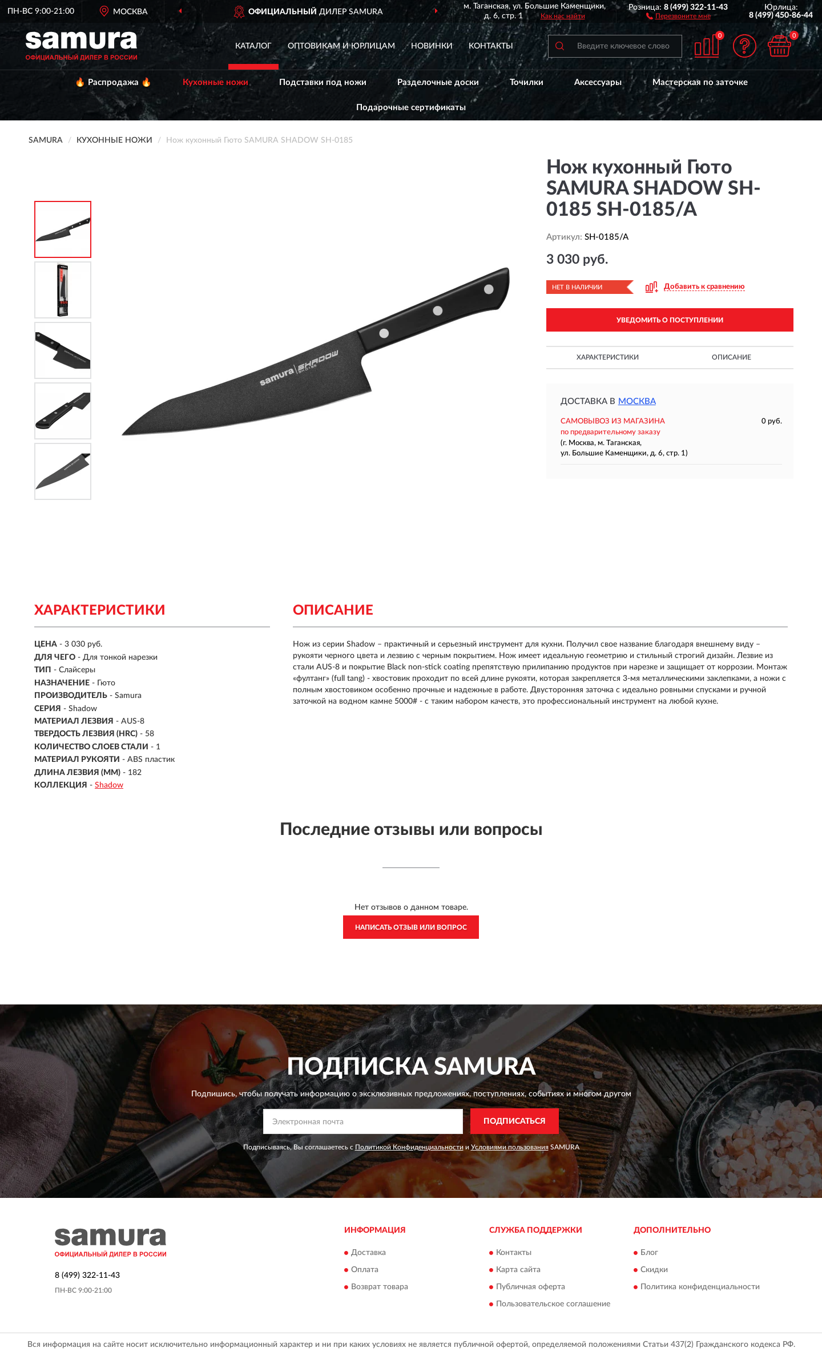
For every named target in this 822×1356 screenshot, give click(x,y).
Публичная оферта (530, 1287)
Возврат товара (379, 1287)
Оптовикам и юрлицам (341, 46)
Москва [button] (637, 401)
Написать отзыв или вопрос (411, 927)
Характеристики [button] (608, 357)
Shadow (109, 785)
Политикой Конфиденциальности (409, 1147)
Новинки (432, 46)
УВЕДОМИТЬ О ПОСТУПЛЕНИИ (669, 320)
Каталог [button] (253, 46)
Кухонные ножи (215, 82)
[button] (678, 15)
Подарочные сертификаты (411, 107)
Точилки (526, 82)
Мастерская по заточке (700, 82)
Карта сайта (518, 1270)
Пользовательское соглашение (553, 1304)
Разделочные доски (438, 82)
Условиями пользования (510, 1147)
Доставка (368, 1253)
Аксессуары (598, 82)
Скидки (654, 1270)
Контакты (491, 46)
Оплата (364, 1270)
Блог (649, 1253)
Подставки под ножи (322, 82)
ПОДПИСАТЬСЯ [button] (514, 1121)
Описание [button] (731, 357)
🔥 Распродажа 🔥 (113, 82)
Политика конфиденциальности (700, 1287)
